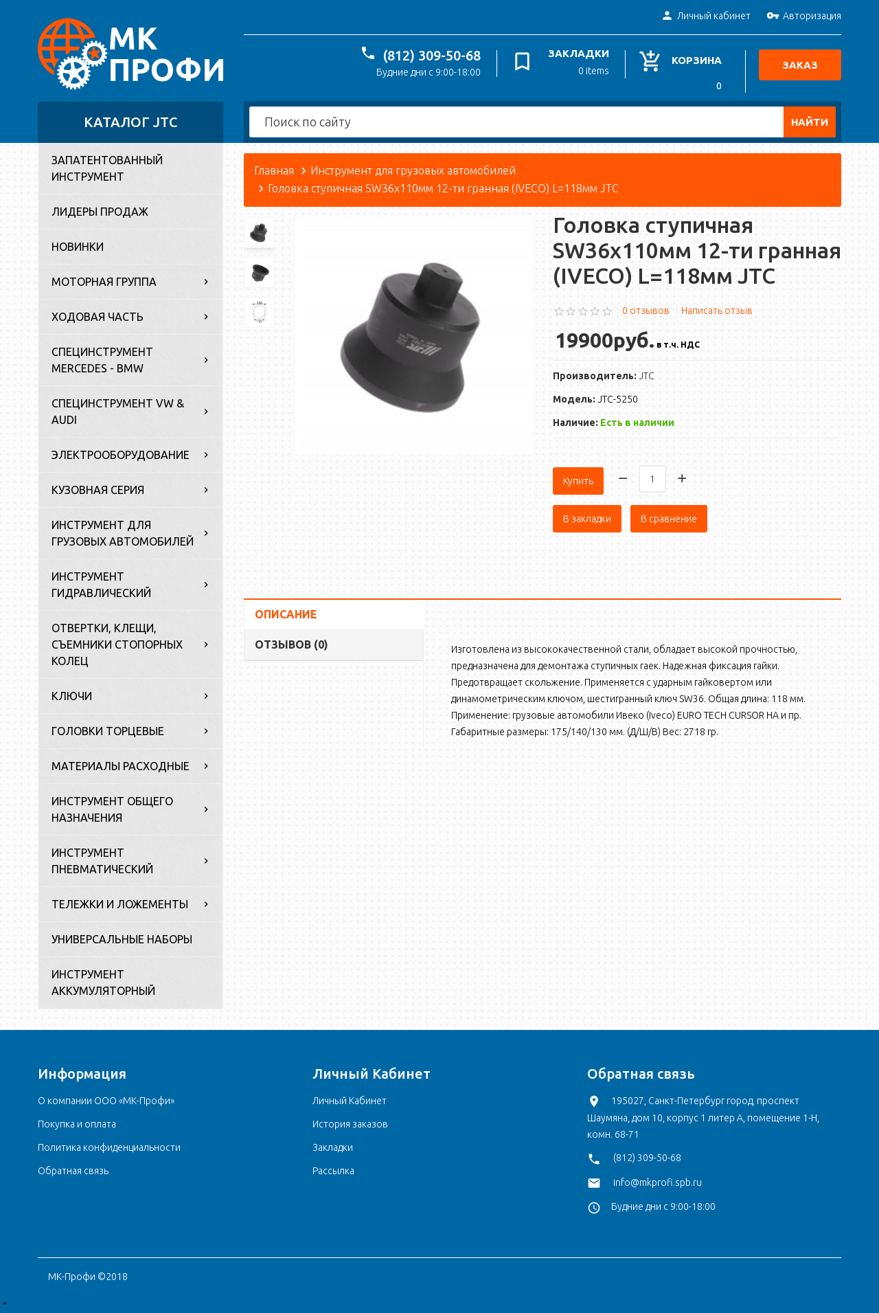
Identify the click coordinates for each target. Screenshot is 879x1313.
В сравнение (669, 513)
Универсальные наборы (122, 939)
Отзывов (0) (291, 639)
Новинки (78, 246)
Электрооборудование (121, 455)
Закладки (332, 1147)
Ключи (72, 696)
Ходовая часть (98, 317)
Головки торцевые (108, 731)
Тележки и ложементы (120, 904)
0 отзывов (646, 310)
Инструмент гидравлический (101, 584)
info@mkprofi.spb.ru (657, 1182)
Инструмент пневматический (102, 860)
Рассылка (333, 1170)
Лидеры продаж (100, 211)
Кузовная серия (98, 490)
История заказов (350, 1124)
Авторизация (803, 16)
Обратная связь (73, 1170)
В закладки (587, 513)
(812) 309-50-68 (434, 55)
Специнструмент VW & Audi (118, 411)
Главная (274, 170)
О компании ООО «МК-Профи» (106, 1100)
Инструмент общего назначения (112, 809)
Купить (578, 476)
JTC (646, 375)
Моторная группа (104, 282)
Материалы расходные (121, 766)
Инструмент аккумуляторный (103, 982)
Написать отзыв (717, 310)
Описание (286, 609)
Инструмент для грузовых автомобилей (123, 533)
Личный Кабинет (349, 1100)
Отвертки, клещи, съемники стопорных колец (117, 644)
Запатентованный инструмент (107, 168)
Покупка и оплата (77, 1124)
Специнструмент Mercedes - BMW (102, 360)
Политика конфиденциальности (109, 1147)
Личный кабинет (706, 16)
